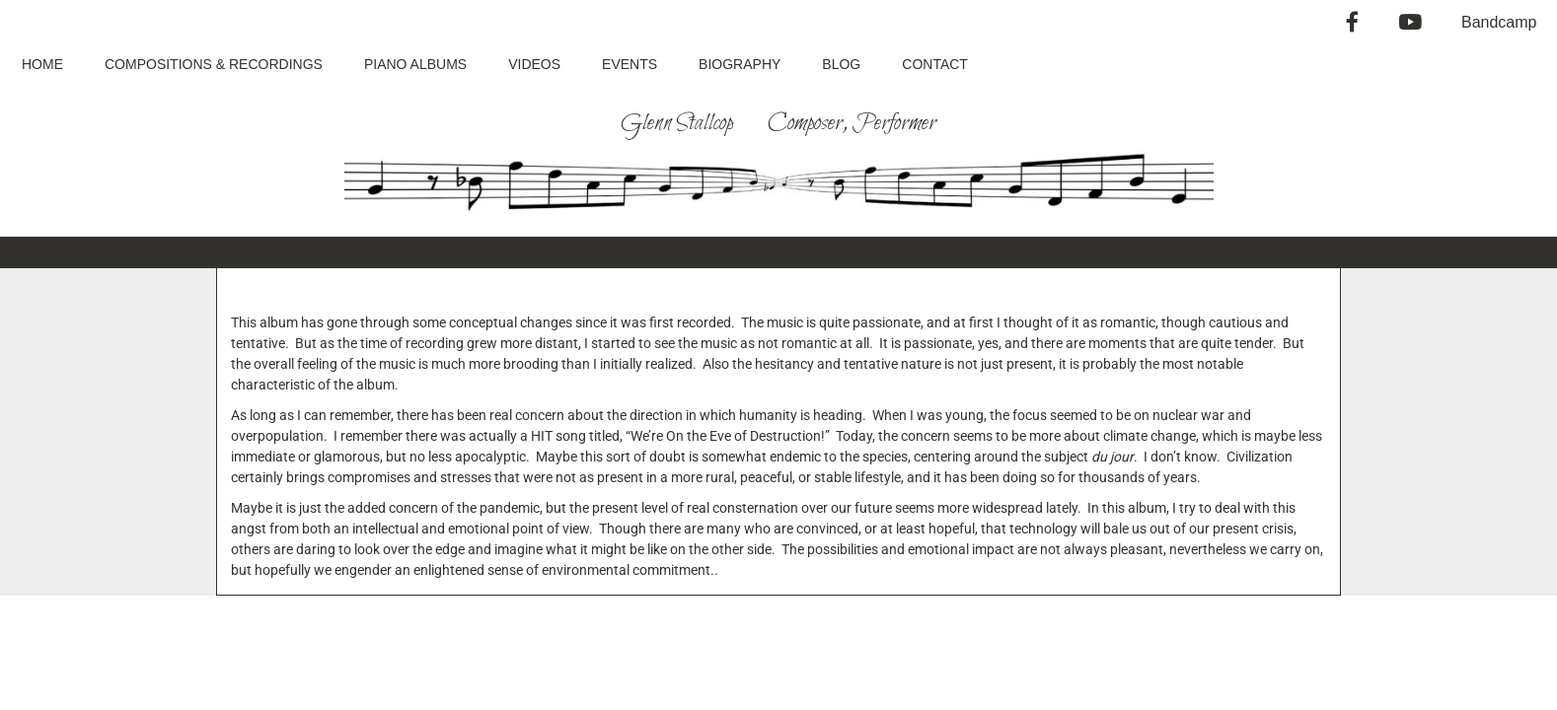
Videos (534, 64)
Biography (739, 64)
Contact (935, 64)
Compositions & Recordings (214, 64)
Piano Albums (415, 64)
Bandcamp (1499, 22)
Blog (841, 64)
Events (629, 64)
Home (42, 64)
